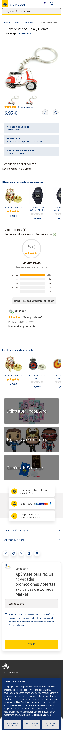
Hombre (29, 22)
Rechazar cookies (12, 724)
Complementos (48, 22)
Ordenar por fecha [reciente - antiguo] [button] (33, 301)
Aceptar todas (50, 724)
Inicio (7, 22)
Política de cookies (11, 672)
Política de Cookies (41, 715)
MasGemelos (25, 33)
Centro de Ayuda (14, 129)
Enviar (31, 644)
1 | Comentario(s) (26, 107)
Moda (18, 22)
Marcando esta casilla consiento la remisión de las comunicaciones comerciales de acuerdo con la (32, 619)
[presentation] (27, 634)
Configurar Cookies (31, 724)
